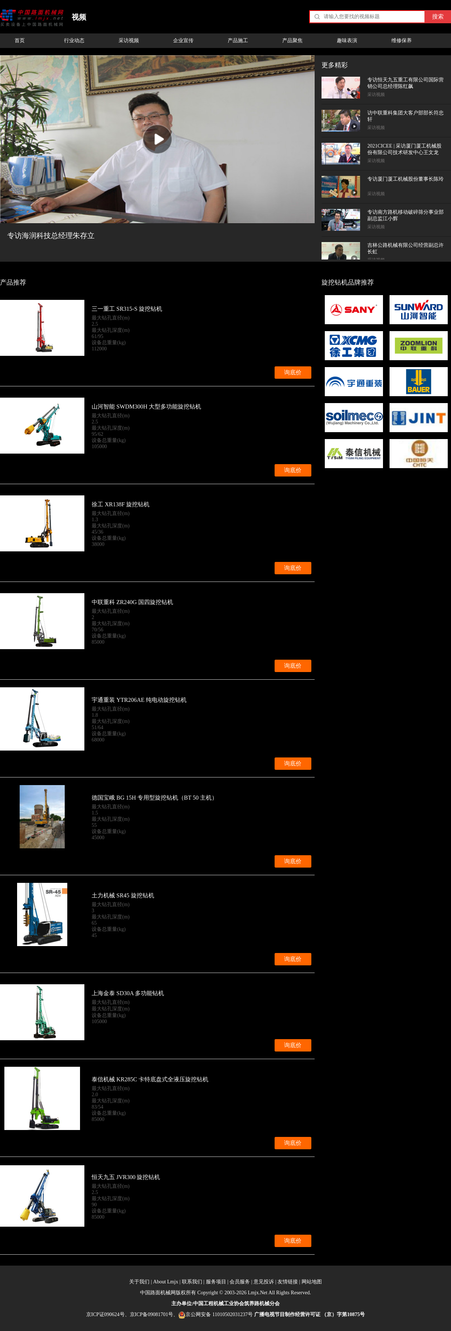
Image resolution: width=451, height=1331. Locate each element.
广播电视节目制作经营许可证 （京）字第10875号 (309, 1314)
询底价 (293, 372)
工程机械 (213, 1303)
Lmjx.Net (257, 1292)
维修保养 (401, 40)
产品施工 (238, 40)
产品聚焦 (292, 40)
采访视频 (129, 40)
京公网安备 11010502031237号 (215, 1314)
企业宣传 (183, 40)
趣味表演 (347, 40)
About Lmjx (165, 1281)
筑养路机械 (257, 1303)
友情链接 (288, 1281)
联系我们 (192, 1281)
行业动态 (74, 40)
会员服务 (240, 1281)
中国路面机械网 (32, 17)
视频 (79, 17)
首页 (20, 40)
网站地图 (312, 1281)
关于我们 (139, 1281)
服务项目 (216, 1281)
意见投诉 (264, 1281)
